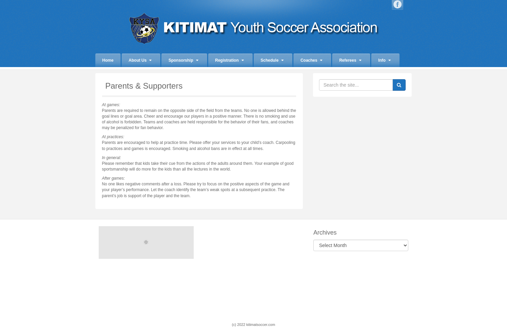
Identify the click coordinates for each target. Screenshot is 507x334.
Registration (229, 60)
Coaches (311, 60)
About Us (140, 60)
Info (384, 60)
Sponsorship (183, 60)
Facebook (397, 4)
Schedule (272, 60)
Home (108, 60)
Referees (350, 60)
